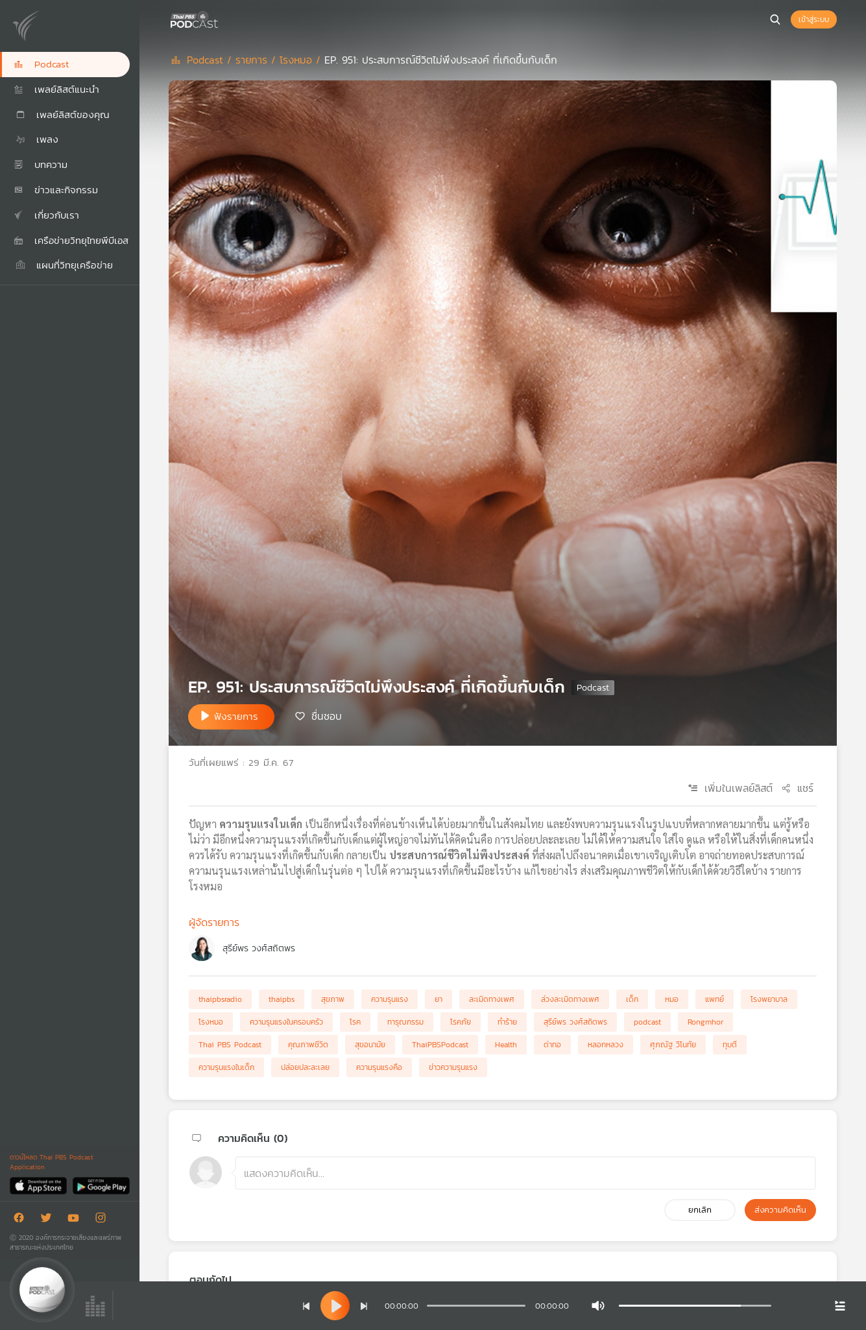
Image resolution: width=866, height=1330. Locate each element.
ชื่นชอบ (326, 716)
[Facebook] (22, 1220)
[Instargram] (103, 1220)
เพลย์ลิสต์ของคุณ (62, 114)
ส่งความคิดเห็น (780, 1210)
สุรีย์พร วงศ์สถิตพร (259, 948)
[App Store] (39, 1185)
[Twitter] (49, 1220)
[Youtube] (76, 1220)
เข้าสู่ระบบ (814, 19)
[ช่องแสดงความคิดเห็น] (525, 1173)
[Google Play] (100, 1185)
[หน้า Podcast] (220, 18)
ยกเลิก (700, 1210)
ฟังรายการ (236, 716)
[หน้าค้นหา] (775, 19)
